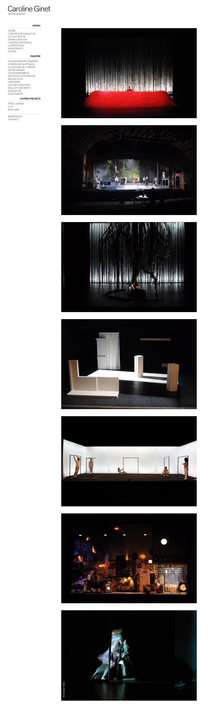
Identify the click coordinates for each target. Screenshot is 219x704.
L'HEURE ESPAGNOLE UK (21, 33)
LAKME (12, 30)
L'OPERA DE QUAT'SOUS (21, 64)
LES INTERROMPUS (18, 73)
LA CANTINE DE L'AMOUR (21, 67)
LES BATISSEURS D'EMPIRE (23, 61)
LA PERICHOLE (16, 45)
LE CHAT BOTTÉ (16, 36)
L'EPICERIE (14, 82)
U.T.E (10, 106)
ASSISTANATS (15, 48)
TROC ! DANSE (16, 103)
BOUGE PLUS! (15, 79)
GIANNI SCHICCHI (17, 39)
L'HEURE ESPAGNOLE (20, 42)
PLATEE (12, 51)
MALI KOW (13, 109)
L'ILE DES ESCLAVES (19, 85)
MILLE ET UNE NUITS (19, 88)
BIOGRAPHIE (15, 116)
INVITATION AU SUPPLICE (21, 76)
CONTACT (13, 119)
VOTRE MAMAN (16, 70)
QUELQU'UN (14, 91)
